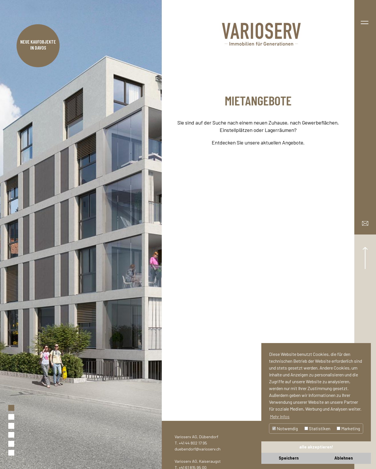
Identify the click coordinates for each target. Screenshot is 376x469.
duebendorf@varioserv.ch (198, 448)
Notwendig (285, 428)
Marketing (348, 428)
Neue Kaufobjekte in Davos (38, 44)
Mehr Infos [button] (280, 416)
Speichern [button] (289, 458)
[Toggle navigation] (364, 21)
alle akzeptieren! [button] (316, 446)
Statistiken (317, 428)
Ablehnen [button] (343, 458)
